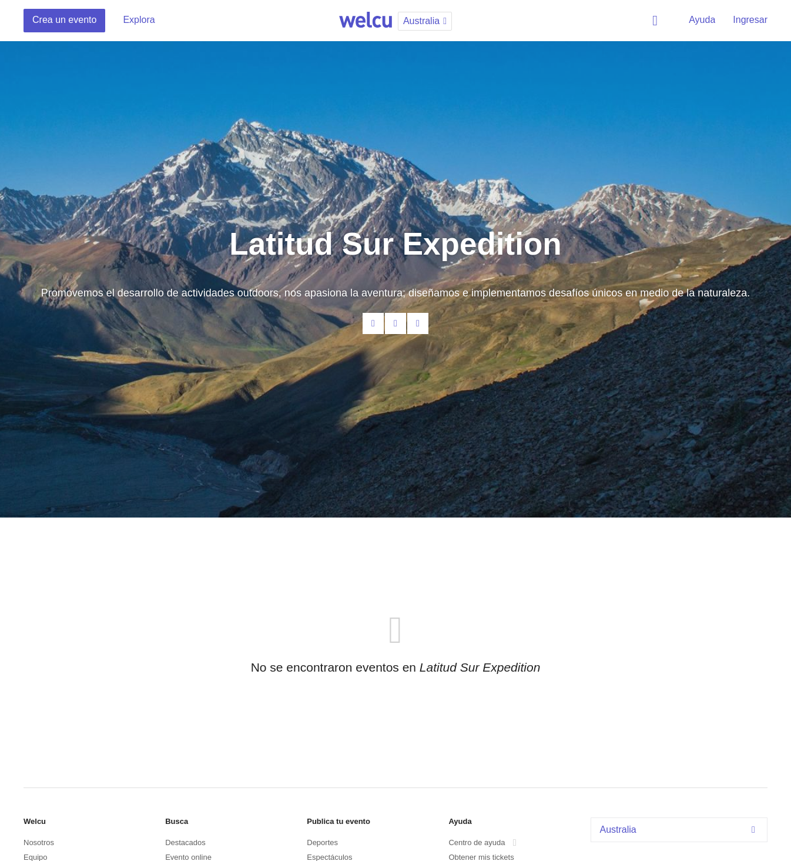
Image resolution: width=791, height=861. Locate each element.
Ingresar (750, 20)
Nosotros (39, 842)
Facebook (395, 323)
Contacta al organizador (373, 323)
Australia (681, 830)
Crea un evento (64, 20)
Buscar (657, 21)
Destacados (185, 842)
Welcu (365, 20)
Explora (139, 20)
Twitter (418, 323)
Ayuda (702, 20)
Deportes (322, 842)
